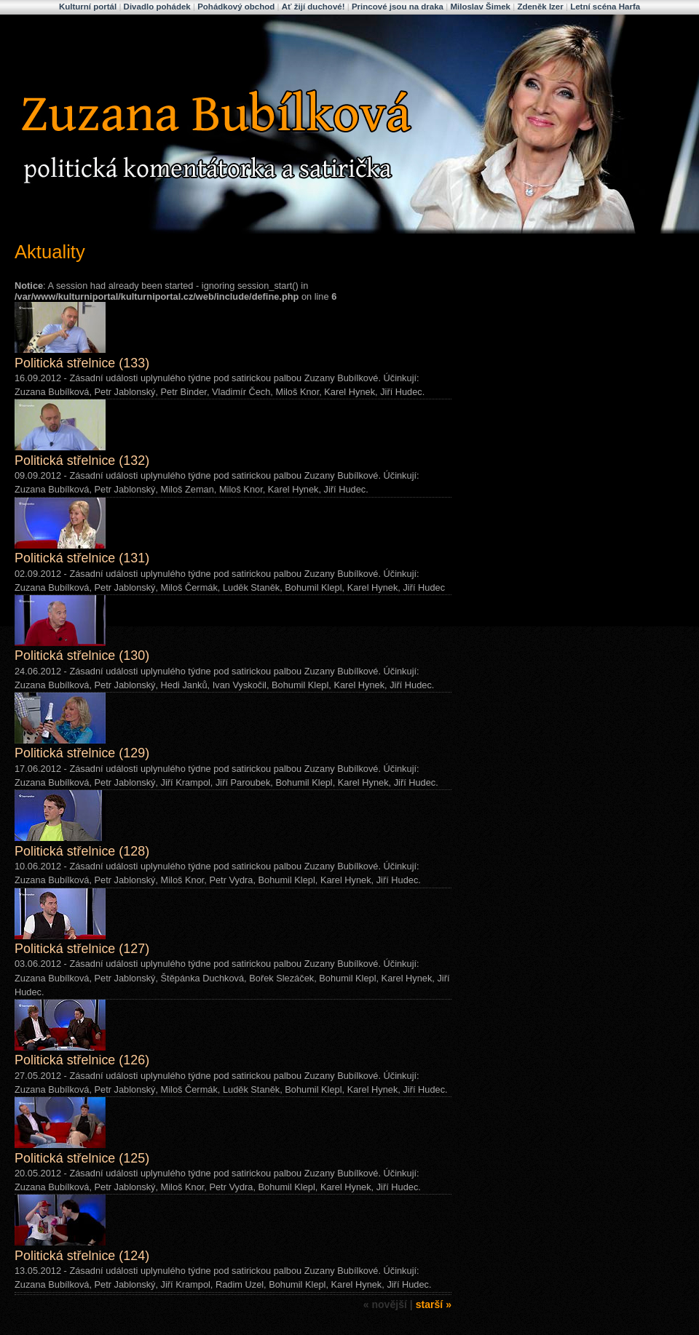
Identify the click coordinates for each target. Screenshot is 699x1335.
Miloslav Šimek (480, 6)
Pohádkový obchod (236, 6)
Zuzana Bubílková (112, 31)
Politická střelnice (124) (82, 1255)
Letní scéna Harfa (605, 6)
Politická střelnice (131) (82, 558)
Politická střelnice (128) (82, 851)
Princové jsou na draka (397, 6)
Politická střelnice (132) (82, 460)
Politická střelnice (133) (82, 363)
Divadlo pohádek (157, 6)
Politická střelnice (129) (82, 753)
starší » (433, 1304)
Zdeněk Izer (540, 6)
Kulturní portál (87, 6)
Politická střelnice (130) (82, 655)
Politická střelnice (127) (82, 948)
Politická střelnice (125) (82, 1158)
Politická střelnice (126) (82, 1060)
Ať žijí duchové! (313, 6)
